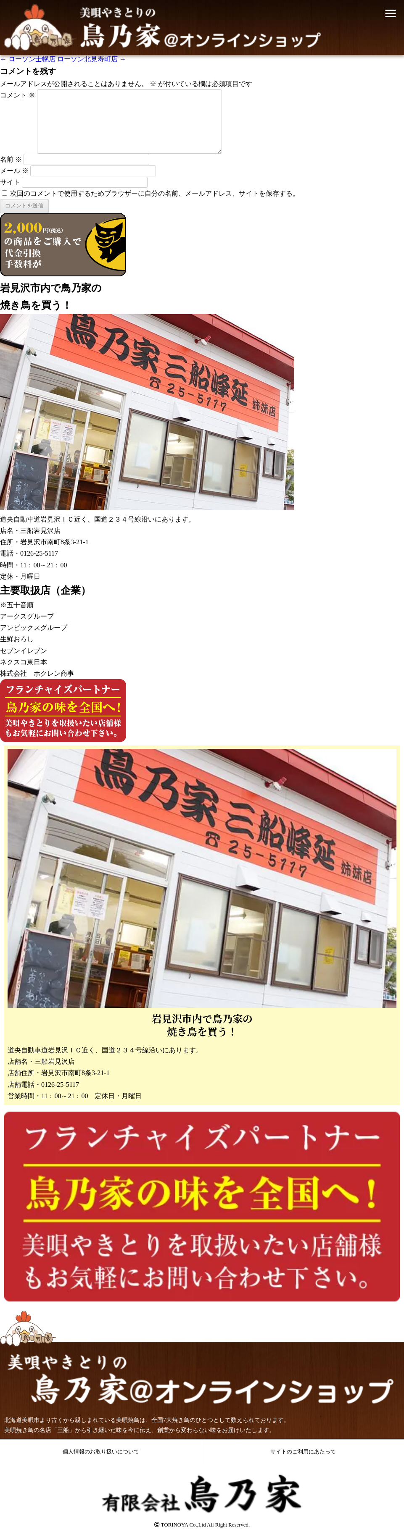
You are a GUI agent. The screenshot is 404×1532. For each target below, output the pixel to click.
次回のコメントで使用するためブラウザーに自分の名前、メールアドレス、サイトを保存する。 (154, 193)
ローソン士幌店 (27, 59)
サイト (10, 182)
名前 (11, 159)
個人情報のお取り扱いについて (101, 1452)
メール (14, 170)
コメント (17, 95)
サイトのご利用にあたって (303, 1452)
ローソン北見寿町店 (91, 59)
